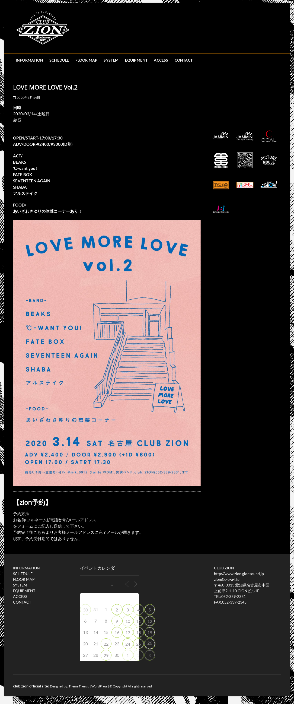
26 (149, 642)
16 (116, 632)
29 (106, 655)
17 (127, 632)
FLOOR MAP (86, 60)
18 (138, 632)
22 (106, 643)
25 (138, 643)
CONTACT (184, 60)
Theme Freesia (79, 686)
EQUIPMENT (136, 60)
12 (149, 621)
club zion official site (30, 686)
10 (127, 621)
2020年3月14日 (26, 98)
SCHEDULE (59, 60)
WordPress (99, 686)
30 (85, 609)
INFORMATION (29, 60)
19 (149, 632)
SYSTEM (111, 60)
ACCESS (161, 60)
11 (138, 621)
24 (127, 643)
